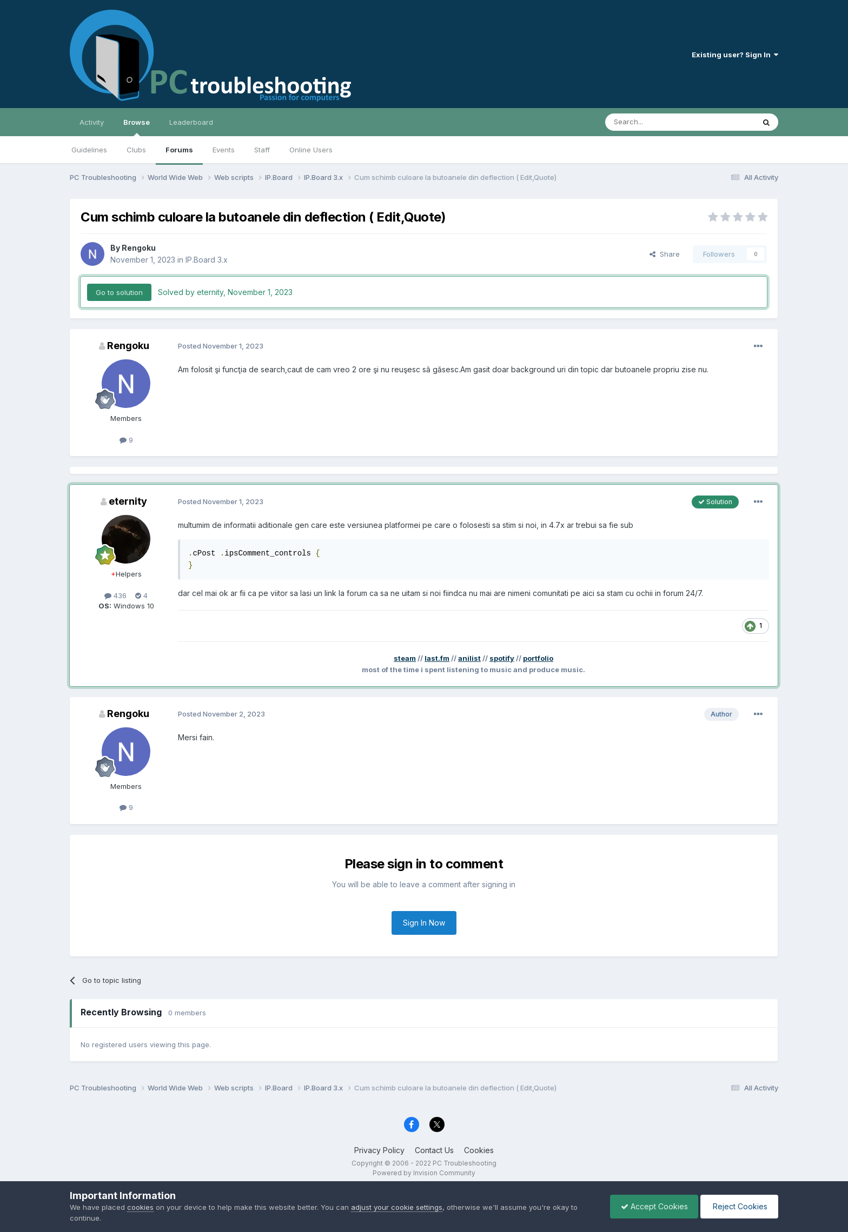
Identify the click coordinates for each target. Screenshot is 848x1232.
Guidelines (89, 149)
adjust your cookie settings (396, 1207)
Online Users (311, 149)
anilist (469, 658)
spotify (501, 658)
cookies (140, 1207)
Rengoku (139, 247)
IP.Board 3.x (207, 259)
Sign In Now (424, 922)
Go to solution (119, 292)
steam (405, 658)
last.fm (437, 658)
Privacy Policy (379, 1150)
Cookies (479, 1150)
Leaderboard (191, 122)
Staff (262, 149)
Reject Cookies (738, 1206)
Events (224, 149)
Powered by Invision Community (424, 1173)
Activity (92, 122)
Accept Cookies (651, 1206)
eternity (128, 501)
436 (115, 595)
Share (665, 254)
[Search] (652, 122)
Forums (179, 149)
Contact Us (434, 1150)
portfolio (538, 658)
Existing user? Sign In (735, 54)
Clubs (136, 149)
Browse (136, 127)
